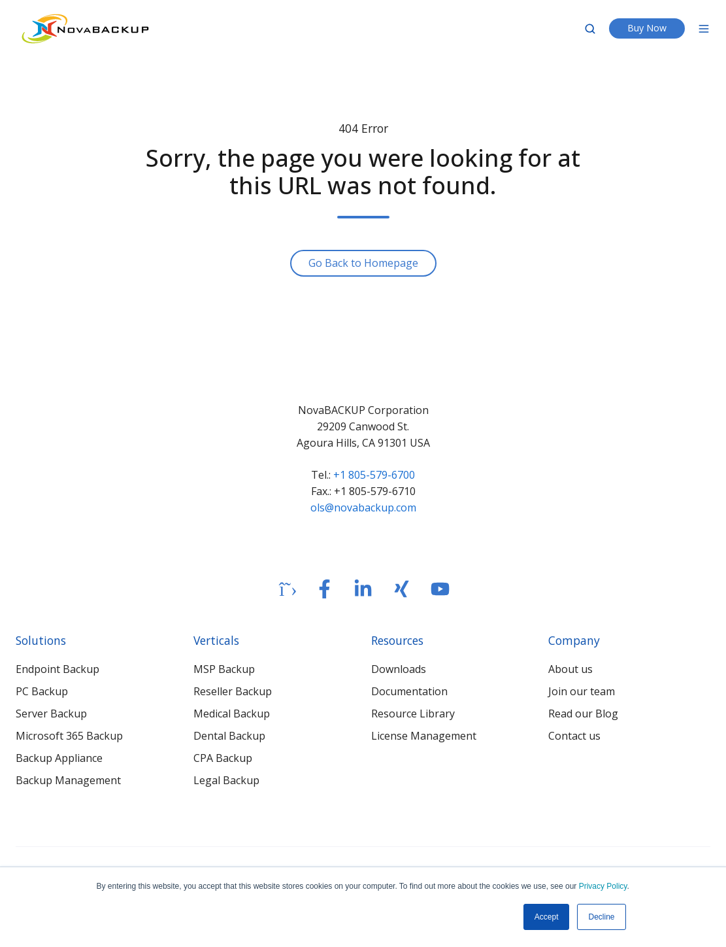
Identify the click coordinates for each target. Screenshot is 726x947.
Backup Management (68, 780)
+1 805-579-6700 (374, 475)
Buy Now (647, 28)
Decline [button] (601, 916)
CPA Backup (222, 758)
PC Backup (42, 691)
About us (570, 669)
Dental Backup (229, 736)
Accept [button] (547, 916)
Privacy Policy (603, 886)
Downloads (398, 669)
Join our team (581, 691)
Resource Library (413, 713)
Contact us (574, 736)
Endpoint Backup (57, 669)
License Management (423, 736)
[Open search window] (590, 28)
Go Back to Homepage (363, 263)
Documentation (409, 691)
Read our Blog (583, 713)
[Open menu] (703, 28)
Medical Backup (231, 713)
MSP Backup (224, 669)
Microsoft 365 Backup (69, 736)
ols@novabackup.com (363, 507)
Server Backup (51, 713)
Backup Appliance (59, 758)
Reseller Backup (232, 691)
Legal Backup (226, 780)
